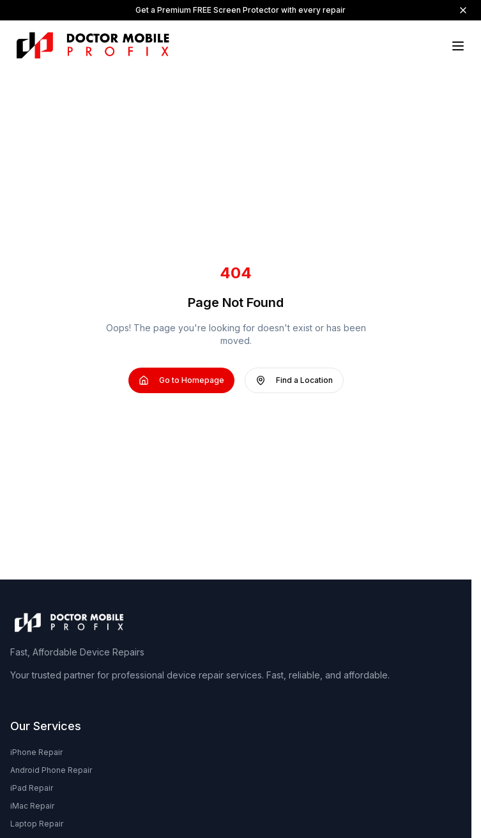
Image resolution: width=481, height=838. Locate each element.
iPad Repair (31, 788)
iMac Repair (32, 806)
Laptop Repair (36, 823)
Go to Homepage (181, 380)
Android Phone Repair (51, 770)
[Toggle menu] (458, 46)
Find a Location (294, 380)
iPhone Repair (36, 752)
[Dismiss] (463, 10)
